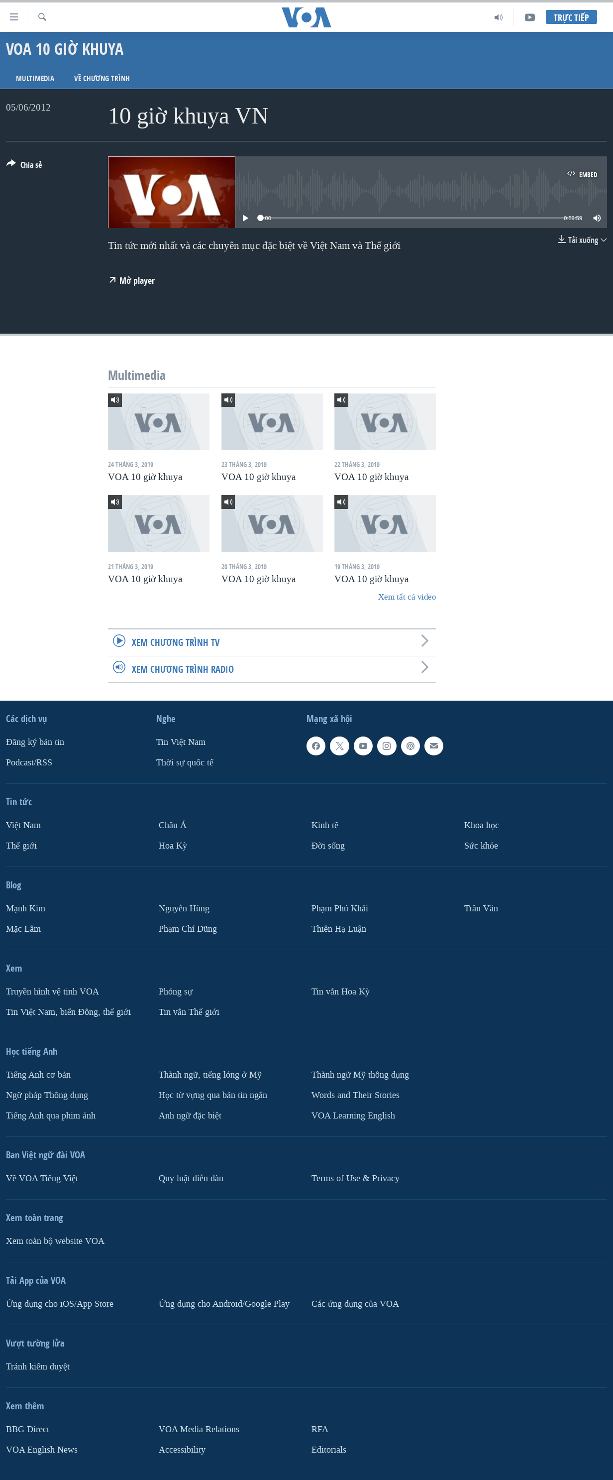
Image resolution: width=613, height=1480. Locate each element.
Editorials (328, 1449)
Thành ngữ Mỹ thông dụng (360, 1074)
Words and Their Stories (355, 1095)
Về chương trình (102, 78)
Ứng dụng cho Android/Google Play (224, 1303)
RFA (319, 1429)
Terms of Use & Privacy (355, 1178)
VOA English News (42, 1449)
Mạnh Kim (25, 908)
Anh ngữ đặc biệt (190, 1115)
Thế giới (21, 846)
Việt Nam (23, 825)
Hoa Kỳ (173, 846)
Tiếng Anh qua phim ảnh (51, 1115)
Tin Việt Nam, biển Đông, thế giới (68, 1011)
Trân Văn (481, 908)
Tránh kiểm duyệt (38, 1366)
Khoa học (481, 825)
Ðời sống (328, 846)
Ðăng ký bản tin (35, 742)
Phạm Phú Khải (339, 908)
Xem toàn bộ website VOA (55, 1240)
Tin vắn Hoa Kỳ (340, 991)
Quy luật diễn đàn (191, 1178)
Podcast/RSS (29, 762)
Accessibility (182, 1449)
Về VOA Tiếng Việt (42, 1178)
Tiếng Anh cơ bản (38, 1074)
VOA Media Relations (199, 1429)
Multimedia (35, 78)
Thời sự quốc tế (184, 762)
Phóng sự (176, 991)
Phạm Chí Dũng (188, 928)
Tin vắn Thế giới (189, 1011)
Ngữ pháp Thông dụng (47, 1095)
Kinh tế (324, 825)
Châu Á (173, 825)
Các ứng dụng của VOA (355, 1303)
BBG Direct (27, 1429)
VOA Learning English (353, 1115)
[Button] (24, 166)
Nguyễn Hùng (184, 908)
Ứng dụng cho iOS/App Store (59, 1303)
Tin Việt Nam (180, 742)
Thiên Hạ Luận (338, 928)
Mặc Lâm (23, 928)
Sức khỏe (481, 846)
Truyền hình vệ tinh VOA (52, 991)
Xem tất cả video (407, 597)
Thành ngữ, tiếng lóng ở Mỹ (210, 1074)
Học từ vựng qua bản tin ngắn (213, 1095)
